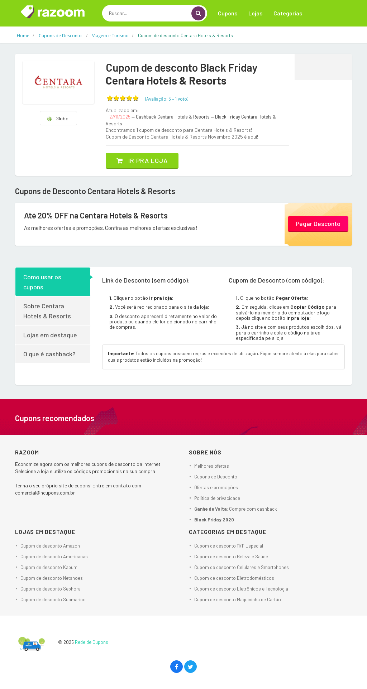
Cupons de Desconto (215, 477)
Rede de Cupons (91, 642)
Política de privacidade (217, 498)
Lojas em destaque (50, 335)
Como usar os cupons (42, 282)
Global (58, 118)
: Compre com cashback (235, 509)
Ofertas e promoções (216, 487)
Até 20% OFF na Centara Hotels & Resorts (96, 215)
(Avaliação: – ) (166, 99)
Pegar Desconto (318, 223)
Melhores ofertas (211, 466)
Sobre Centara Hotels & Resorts (47, 311)
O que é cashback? (49, 354)
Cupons (228, 13)
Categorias (287, 13)
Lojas (255, 13)
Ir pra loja (142, 160)
